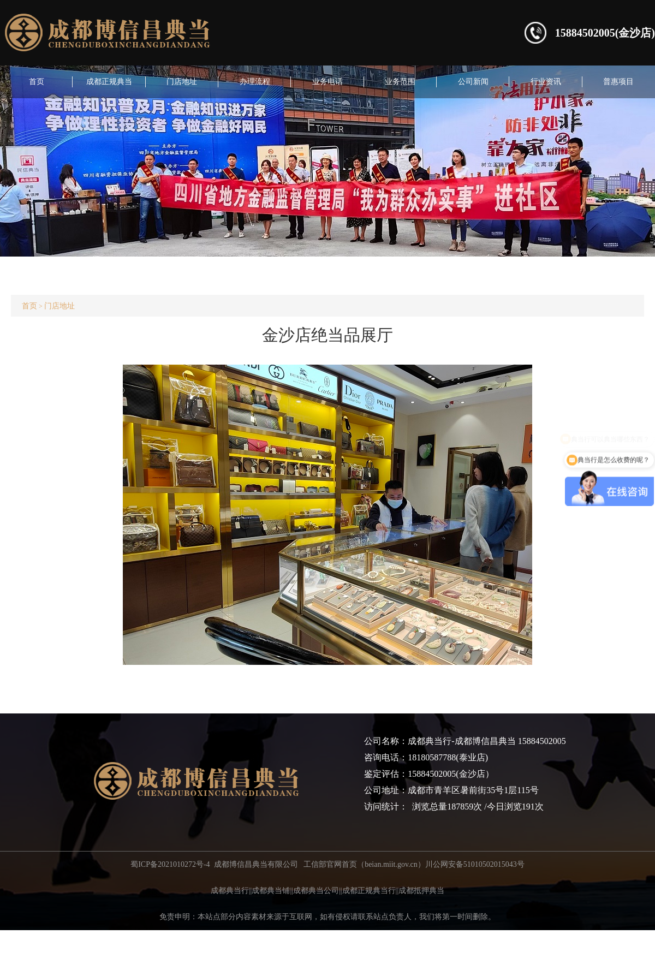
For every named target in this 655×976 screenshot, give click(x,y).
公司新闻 (473, 82)
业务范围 (400, 82)
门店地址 (181, 82)
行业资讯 (546, 82)
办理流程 (255, 82)
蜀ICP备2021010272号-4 (170, 864)
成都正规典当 (109, 82)
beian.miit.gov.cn (391, 864)
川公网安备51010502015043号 (475, 864)
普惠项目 (618, 82)
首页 (36, 82)
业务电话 (327, 82)
